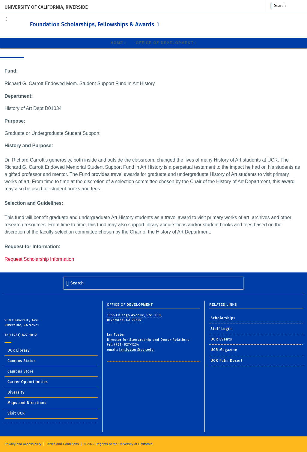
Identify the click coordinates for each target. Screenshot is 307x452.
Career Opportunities (27, 381)
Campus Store (20, 371)
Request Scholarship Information (39, 258)
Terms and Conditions (62, 443)
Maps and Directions (26, 402)
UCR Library (18, 350)
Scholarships (222, 318)
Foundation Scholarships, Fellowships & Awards (115, 23)
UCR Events (221, 339)
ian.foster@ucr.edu (136, 349)
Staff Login (221, 328)
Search (280, 5)
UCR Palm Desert (226, 360)
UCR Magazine (223, 350)
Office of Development (164, 42)
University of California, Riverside (46, 7)
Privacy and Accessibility (22, 443)
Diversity (16, 392)
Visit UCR (16, 413)
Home (117, 42)
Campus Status (21, 360)
